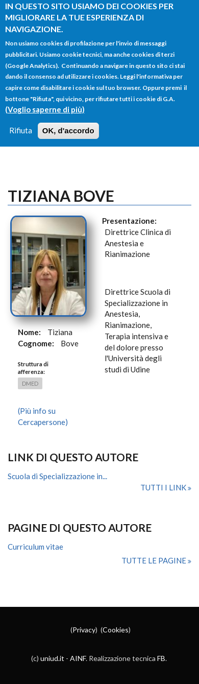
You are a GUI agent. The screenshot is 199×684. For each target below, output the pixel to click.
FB (161, 658)
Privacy (83, 629)
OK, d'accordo (68, 121)
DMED (30, 383)
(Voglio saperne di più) (45, 99)
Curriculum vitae (35, 546)
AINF (78, 658)
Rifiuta (20, 121)
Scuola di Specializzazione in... (57, 476)
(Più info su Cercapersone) (43, 416)
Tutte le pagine (154, 560)
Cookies (116, 629)
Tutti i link (164, 487)
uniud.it (52, 658)
